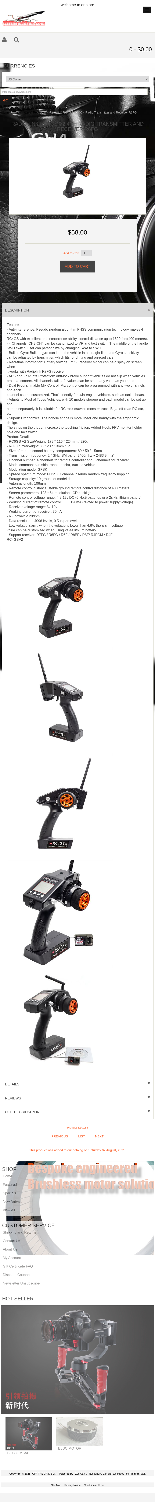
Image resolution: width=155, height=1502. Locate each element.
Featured (10, 1184)
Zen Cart (80, 1473)
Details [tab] (77, 1084)
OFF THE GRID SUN (44, 1473)
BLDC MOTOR (70, 1448)
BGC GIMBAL (18, 1453)
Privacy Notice (72, 1485)
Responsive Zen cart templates (106, 1473)
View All (9, 1210)
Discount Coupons (17, 1275)
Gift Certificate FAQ (18, 1266)
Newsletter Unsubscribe (21, 1283)
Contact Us (11, 1241)
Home (5, 112)
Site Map (56, 1485)
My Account (12, 1258)
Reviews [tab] (77, 1098)
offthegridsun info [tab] (77, 1112)
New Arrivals (12, 1201)
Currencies (19, 65)
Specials (9, 1193)
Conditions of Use (94, 1485)
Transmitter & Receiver (29, 112)
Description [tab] (77, 310)
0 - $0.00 (140, 49)
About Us (10, 1249)
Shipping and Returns (19, 1232)
